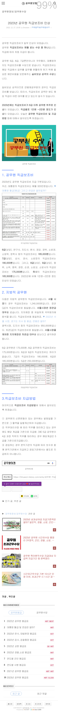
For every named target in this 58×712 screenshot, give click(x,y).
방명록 (19, 704)
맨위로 (48, 704)
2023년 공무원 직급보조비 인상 (29, 23)
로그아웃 (38, 704)
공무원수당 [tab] (41, 612)
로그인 (28, 704)
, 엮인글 (11, 596)
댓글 (4, 596)
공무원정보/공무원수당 (14, 11)
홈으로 (10, 704)
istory (26, 709)
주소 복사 (7, 477)
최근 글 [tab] (16, 693)
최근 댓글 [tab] (42, 693)
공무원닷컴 (29, 3)
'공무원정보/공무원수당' (16, 513)
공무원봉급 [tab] (16, 612)
